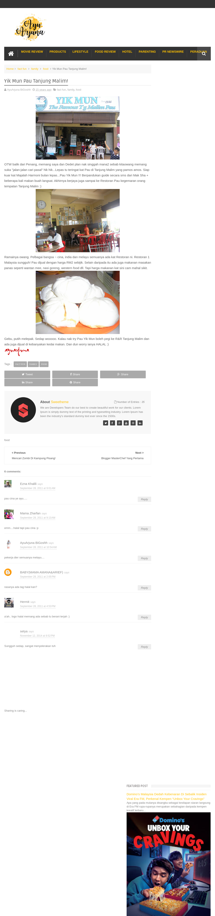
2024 (156, 335)
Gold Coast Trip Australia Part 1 (170, 739)
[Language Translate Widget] (170, 300)
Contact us (200, 806)
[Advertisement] (72, 748)
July (159, 649)
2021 (156, 351)
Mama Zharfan (30, 514)
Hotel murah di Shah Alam (167, 749)
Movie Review (32, 51)
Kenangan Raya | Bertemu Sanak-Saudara (181, 534)
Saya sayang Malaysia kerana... (175, 518)
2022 (156, 345)
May (159, 659)
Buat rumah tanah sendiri (166, 781)
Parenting (147, 51)
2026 (156, 324)
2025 (156, 329)
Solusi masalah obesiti (164, 777)
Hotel (127, 51)
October (161, 419)
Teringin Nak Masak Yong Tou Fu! (176, 429)
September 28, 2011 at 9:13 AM (37, 519)
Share (45, 379)
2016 (156, 377)
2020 (156, 356)
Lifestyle (80, 51)
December (163, 408)
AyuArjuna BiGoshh (33, 544)
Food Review (105, 51)
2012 (156, 399)
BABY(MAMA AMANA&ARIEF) (41, 573)
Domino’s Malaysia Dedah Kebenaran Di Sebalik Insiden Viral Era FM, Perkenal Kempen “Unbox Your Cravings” (177, 79)
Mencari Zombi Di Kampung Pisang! (177, 456)
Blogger (206, 819)
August (160, 643)
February (162, 675)
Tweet (17, 379)
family (34, 68)
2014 (156, 388)
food (45, 68)
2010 (156, 687)
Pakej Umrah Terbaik (164, 767)
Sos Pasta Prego (161, 772)
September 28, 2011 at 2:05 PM (37, 578)
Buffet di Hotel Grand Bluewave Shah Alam (177, 753)
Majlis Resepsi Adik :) (169, 487)
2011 (156, 404)
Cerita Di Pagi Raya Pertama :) (174, 637)
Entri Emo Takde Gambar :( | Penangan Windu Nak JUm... (179, 511)
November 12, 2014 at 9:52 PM (37, 637)
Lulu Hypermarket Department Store (173, 758)
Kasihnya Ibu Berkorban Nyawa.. (175, 440)
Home (10, 68)
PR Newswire (173, 51)
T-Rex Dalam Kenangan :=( (172, 565)
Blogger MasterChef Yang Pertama (177, 445)
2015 (156, 383)
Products (58, 51)
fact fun (22, 68)
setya (24, 632)
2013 (156, 393)
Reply (133, 500)
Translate (173, 305)
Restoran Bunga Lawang (166, 786)
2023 (156, 340)
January (161, 681)
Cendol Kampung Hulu (165, 762)
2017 (156, 372)
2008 (156, 698)
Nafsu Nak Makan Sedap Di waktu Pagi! (180, 524)
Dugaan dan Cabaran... (170, 435)
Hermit (24, 603)
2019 (156, 361)
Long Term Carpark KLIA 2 (167, 730)
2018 (156, 367)
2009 (156, 693)
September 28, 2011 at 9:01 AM (37, 489)
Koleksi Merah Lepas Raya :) (173, 597)
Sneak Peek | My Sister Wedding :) (177, 529)
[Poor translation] (15, 851)
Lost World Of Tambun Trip (167, 717)
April (159, 665)
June (159, 654)
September (163, 424)
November (163, 414)
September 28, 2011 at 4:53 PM (37, 607)
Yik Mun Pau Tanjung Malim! (173, 451)
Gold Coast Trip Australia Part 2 (170, 744)
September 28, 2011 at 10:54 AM (38, 548)
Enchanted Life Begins (46, 819)
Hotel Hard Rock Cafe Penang (169, 735)
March (160, 670)
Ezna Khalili (28, 485)
